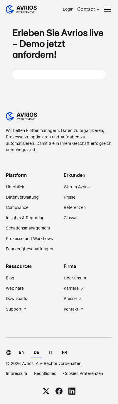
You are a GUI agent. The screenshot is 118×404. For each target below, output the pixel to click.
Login (68, 9)
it (51, 352)
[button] (88, 9)
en (21, 352)
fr (64, 352)
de (36, 352)
